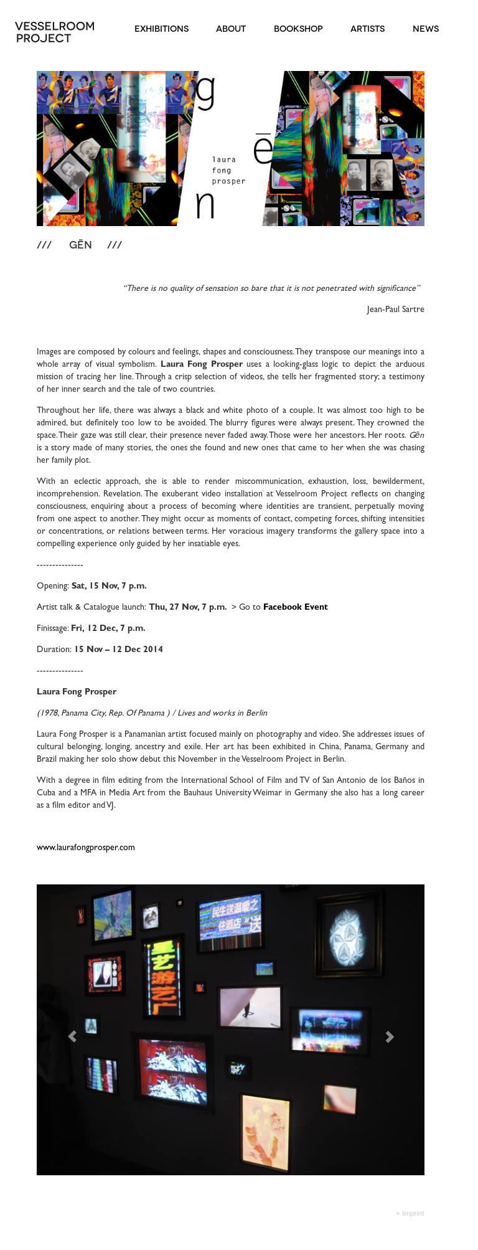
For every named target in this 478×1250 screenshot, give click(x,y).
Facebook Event (295, 608)
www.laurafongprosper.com (86, 848)
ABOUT (229, 27)
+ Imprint (410, 1213)
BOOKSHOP (296, 27)
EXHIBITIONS (159, 27)
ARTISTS (366, 27)
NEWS (423, 27)
